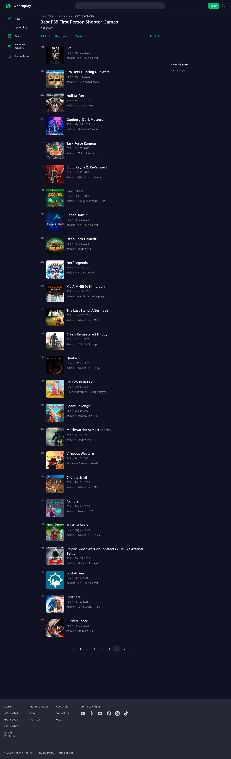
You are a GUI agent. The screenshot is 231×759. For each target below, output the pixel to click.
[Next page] (131, 648)
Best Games (64, 16)
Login (213, 5)
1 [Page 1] (80, 648)
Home (43, 16)
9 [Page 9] (116, 648)
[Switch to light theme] (223, 6)
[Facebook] (109, 713)
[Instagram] (117, 713)
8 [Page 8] (109, 648)
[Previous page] (73, 648)
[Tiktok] (126, 713)
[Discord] (100, 713)
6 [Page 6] (95, 648)
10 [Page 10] (123, 648)
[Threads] (91, 713)
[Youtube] (83, 713)
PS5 (52, 16)
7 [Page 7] (102, 648)
